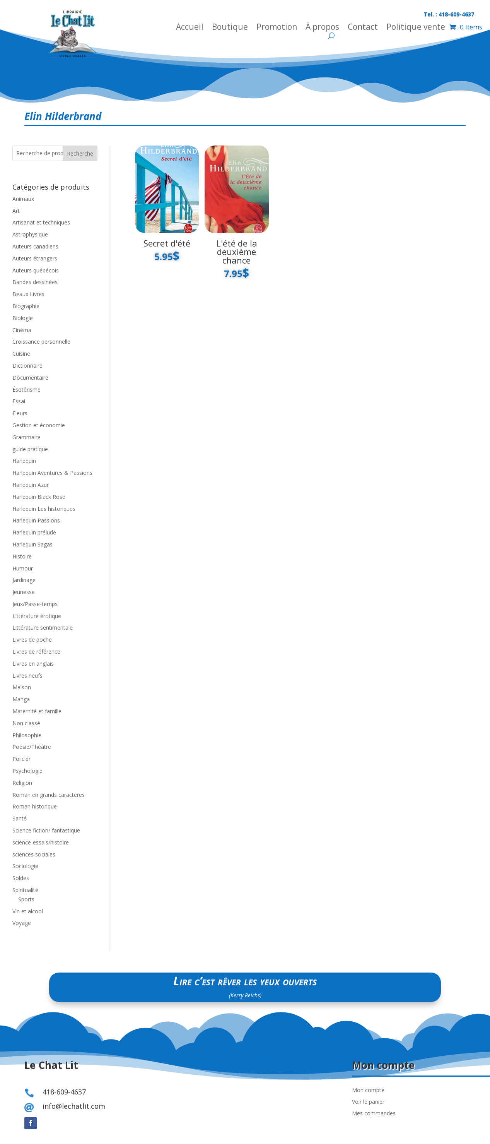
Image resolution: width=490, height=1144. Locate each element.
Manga (21, 699)
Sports (26, 899)
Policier (21, 758)
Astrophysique (30, 234)
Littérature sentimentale (42, 627)
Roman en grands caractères (48, 794)
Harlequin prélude (34, 532)
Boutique (230, 28)
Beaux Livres (28, 294)
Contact (363, 28)
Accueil (189, 28)
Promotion (276, 28)
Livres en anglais (33, 663)
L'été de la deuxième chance (236, 251)
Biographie (25, 306)
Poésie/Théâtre (31, 746)
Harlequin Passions (36, 520)
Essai (18, 401)
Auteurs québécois (35, 270)
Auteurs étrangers (34, 258)
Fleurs (19, 413)
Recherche (80, 153)
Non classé (26, 723)
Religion (22, 782)
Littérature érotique (36, 616)
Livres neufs (27, 675)
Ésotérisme (26, 389)
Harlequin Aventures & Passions (52, 472)
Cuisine (21, 353)
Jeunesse (23, 592)
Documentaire (30, 377)
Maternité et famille (36, 711)
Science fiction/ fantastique (46, 830)
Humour (22, 568)
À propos (322, 28)
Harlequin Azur (30, 484)
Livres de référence (36, 651)
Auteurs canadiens (35, 246)
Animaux (23, 198)
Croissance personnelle (41, 341)
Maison (21, 687)
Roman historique (34, 806)
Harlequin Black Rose (38, 496)
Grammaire (26, 437)
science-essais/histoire (40, 842)
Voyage (21, 923)
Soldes (20, 878)
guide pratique (30, 449)
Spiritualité (25, 890)
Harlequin (24, 460)
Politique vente (415, 28)
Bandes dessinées (35, 282)
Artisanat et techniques (41, 222)
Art (16, 210)
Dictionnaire (27, 365)
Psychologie (27, 770)
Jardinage (24, 580)
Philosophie (26, 735)
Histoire (22, 556)
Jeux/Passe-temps (35, 604)
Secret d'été (166, 243)
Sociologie (25, 866)
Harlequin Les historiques (43, 508)
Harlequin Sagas (32, 544)
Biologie (22, 318)
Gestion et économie (38, 425)
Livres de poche (32, 639)
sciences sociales (33, 854)
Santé (19, 818)
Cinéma (21, 330)
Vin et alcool (27, 911)
